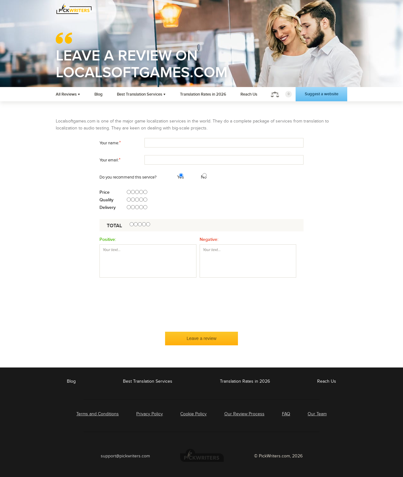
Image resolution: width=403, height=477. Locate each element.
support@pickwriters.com (125, 456)
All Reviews (66, 94)
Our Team (317, 414)
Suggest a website (321, 94)
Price (104, 192)
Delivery (107, 207)
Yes (178, 177)
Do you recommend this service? (128, 177)
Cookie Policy (193, 414)
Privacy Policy (149, 414)
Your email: (109, 160)
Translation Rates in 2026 (203, 94)
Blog (98, 94)
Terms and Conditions (97, 414)
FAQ (286, 414)
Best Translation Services (139, 94)
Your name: (110, 143)
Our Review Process (244, 414)
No (201, 177)
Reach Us (248, 94)
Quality (106, 200)
